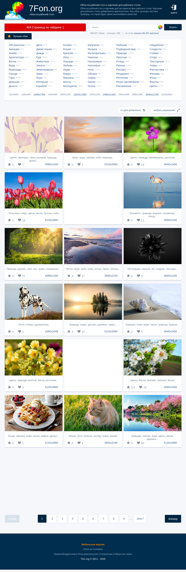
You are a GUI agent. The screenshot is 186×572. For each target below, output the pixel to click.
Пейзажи (121, 45)
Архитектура (16, 57)
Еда (38, 57)
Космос (67, 45)
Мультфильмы (97, 53)
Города (13, 73)
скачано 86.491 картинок (146, 33)
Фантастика (157, 69)
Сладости (156, 49)
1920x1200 (94, 94)
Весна (12, 61)
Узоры (153, 65)
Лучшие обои (17, 36)
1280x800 (26, 94)
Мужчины (93, 45)
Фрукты (154, 81)
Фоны (153, 77)
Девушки (14, 81)
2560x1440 (109, 94)
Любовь (68, 65)
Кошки (67, 49)
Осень (92, 86)
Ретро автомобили (127, 81)
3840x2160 (152, 94)
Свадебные (157, 45)
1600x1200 (65, 94)
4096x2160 (51, 164)
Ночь (91, 69)
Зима (39, 73)
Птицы (120, 61)
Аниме (13, 53)
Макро (67, 73)
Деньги (13, 86)
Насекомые (95, 61)
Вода (12, 65)
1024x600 (14, 94)
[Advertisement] (93, 198)
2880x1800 (137, 94)
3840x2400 (170, 164)
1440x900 (52, 94)
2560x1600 (124, 94)
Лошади (68, 61)
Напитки (93, 57)
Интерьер (42, 81)
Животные (42, 61)
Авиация (14, 49)
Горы (12, 77)
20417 (140, 518)
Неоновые (94, 65)
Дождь (40, 53)
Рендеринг (122, 73)
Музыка (92, 49)
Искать (173, 27)
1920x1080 (80, 94)
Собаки (154, 53)
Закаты (40, 65)
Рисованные (123, 86)
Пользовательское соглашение (95, 554)
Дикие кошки (44, 49)
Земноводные (44, 69)
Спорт (153, 57)
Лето (66, 57)
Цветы (153, 86)
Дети (39, 45)
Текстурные (157, 61)
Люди (66, 69)
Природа (121, 53)
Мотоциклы (70, 86)
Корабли (41, 86)
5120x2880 (166, 94)
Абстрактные (17, 45)
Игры (39, 77)
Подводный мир (126, 49)
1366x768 (39, 94)
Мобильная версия (93, 544)
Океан (91, 81)
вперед (173, 518)
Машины (68, 77)
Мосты (67, 81)
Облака (92, 73)
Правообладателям (65, 554)
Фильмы (155, 73)
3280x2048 (51, 331)
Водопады (15, 69)
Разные (120, 65)
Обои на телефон (93, 549)
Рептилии (122, 77)
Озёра (92, 77)
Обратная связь (123, 554)
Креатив (68, 53)
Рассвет (121, 69)
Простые (121, 57)
